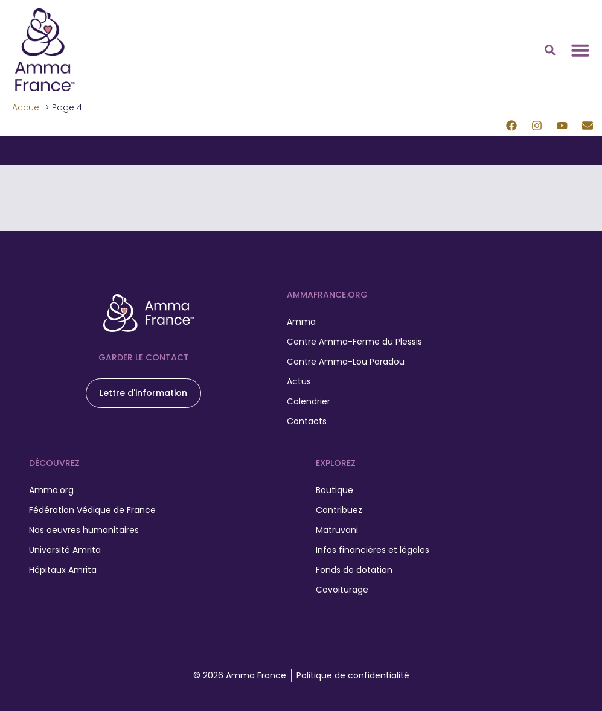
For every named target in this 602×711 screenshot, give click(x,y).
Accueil (27, 107)
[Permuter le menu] (580, 50)
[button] (550, 50)
